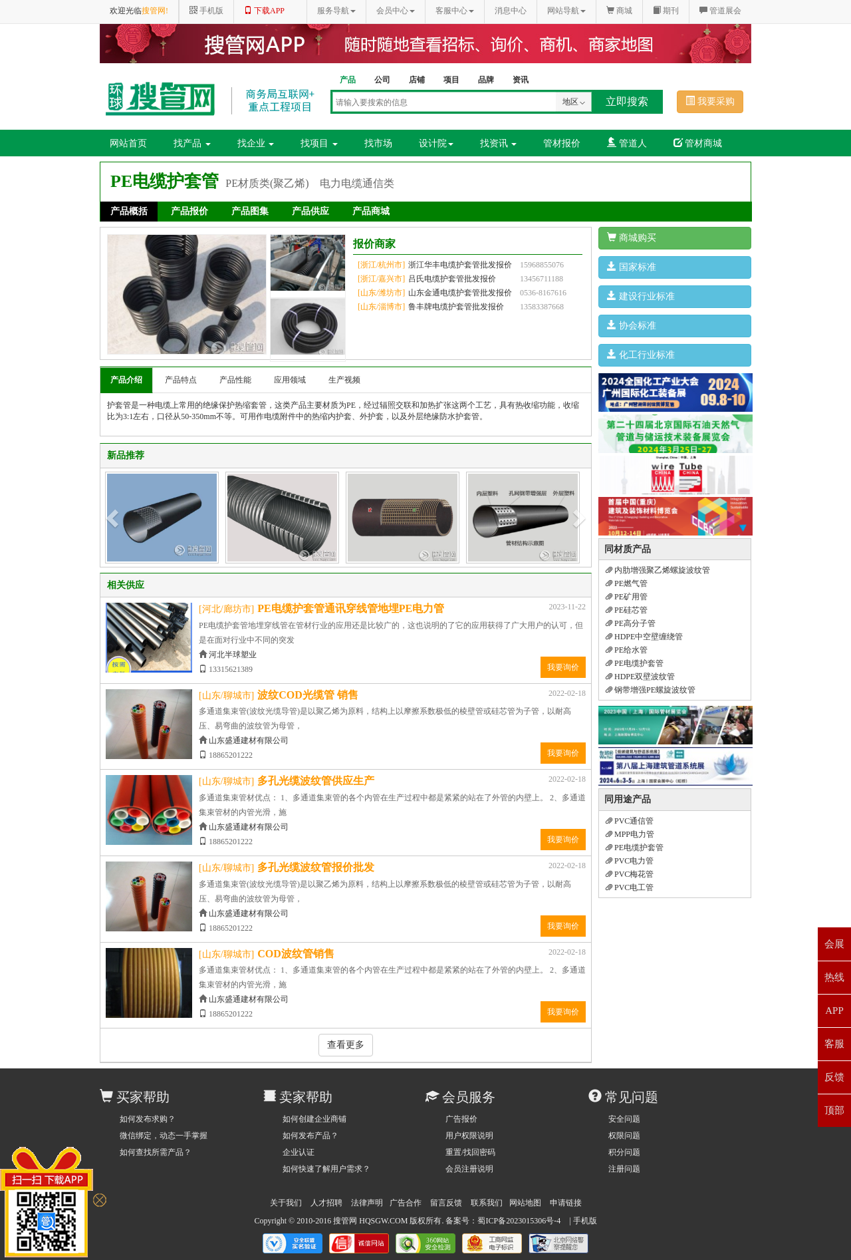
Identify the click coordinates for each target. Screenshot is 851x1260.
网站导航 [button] (566, 10)
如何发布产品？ (310, 1135)
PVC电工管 (630, 887)
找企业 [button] (256, 143)
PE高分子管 (631, 623)
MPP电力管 (630, 834)
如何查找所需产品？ (155, 1152)
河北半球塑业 (233, 654)
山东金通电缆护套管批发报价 (460, 292)
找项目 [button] (319, 143)
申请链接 (566, 1202)
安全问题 (624, 1119)
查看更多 (345, 1045)
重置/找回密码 (470, 1152)
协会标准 (631, 325)
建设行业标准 (641, 296)
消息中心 (511, 10)
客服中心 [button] (454, 10)
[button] (114, 517)
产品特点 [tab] (181, 380)
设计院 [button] (436, 143)
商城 (619, 10)
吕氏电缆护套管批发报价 (452, 278)
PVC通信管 (630, 821)
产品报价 (189, 211)
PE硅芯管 (627, 610)
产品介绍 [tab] (126, 380)
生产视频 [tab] (344, 380)
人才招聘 (326, 1202)
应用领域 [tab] (290, 380)
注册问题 (624, 1169)
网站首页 (128, 143)
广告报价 (461, 1119)
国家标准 (631, 266)
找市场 (378, 143)
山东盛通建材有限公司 (249, 740)
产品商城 (371, 211)
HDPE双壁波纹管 (640, 676)
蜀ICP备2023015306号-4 (518, 1220)
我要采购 (710, 101)
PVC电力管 (630, 861)
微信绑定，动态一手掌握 (163, 1135)
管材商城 (698, 143)
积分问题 (624, 1152)
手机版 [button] (206, 10)
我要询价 (563, 667)
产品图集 (250, 211)
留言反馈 (446, 1202)
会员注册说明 (469, 1169)
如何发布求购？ (148, 1119)
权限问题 (624, 1135)
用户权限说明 (469, 1135)
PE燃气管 (627, 583)
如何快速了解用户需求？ (326, 1169)
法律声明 (367, 1202)
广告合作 (406, 1202)
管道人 (627, 143)
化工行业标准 (641, 354)
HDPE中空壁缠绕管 (644, 636)
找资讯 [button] (498, 143)
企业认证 (298, 1152)
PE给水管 (627, 650)
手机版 (585, 1220)
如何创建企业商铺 (314, 1119)
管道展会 (720, 10)
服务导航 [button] (336, 10)
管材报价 (561, 143)
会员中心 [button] (395, 10)
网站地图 (525, 1202)
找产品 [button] (192, 143)
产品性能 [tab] (235, 380)
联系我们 (487, 1202)
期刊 (666, 10)
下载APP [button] (264, 10)
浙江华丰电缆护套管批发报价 (460, 264)
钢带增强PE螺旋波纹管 (650, 690)
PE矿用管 (627, 596)
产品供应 (310, 211)
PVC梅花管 (630, 874)
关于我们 (286, 1202)
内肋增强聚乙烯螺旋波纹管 (658, 570)
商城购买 (631, 237)
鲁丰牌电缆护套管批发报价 (456, 306)
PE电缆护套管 (635, 663)
